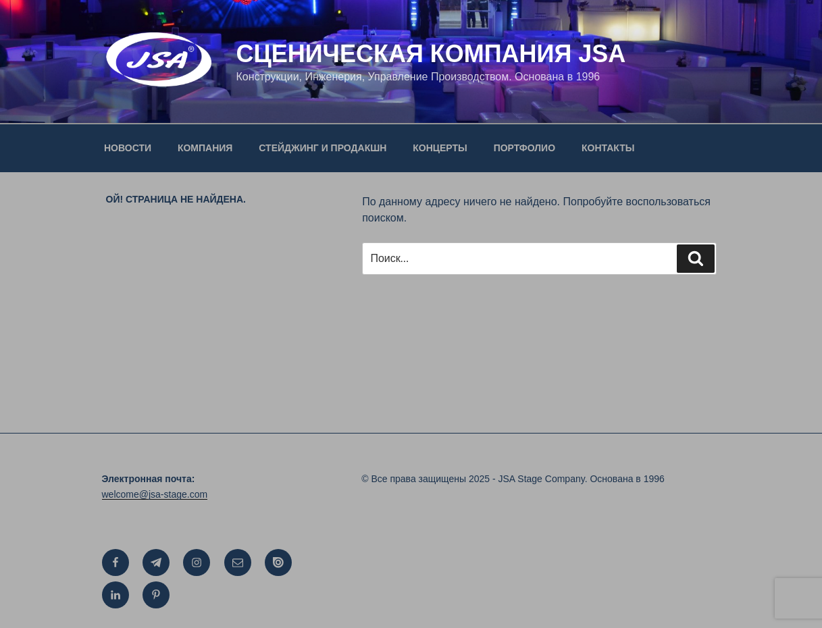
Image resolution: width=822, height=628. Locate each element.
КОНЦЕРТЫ (440, 147)
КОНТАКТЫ (608, 147)
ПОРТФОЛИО (524, 147)
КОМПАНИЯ (205, 147)
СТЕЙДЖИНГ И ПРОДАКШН (322, 147)
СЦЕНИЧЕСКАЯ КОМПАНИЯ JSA (430, 54)
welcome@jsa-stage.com (155, 494)
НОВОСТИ (127, 147)
